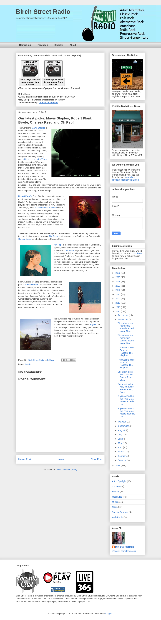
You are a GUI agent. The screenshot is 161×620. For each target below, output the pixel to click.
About (73, 45)
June (120, 439)
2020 (118, 298)
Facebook (43, 45)
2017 (118, 311)
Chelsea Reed (31, 284)
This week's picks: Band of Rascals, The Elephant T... (126, 351)
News (115, 507)
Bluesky (58, 45)
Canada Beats (24, 239)
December (123, 315)
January (122, 460)
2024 (118, 281)
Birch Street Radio (43, 11)
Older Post (96, 459)
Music (28, 364)
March (121, 451)
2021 (118, 294)
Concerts (116, 486)
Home (61, 459)
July (120, 434)
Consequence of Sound (46, 207)
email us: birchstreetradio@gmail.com (125, 178)
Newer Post (24, 459)
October (122, 421)
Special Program (120, 512)
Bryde (93, 324)
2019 (118, 303)
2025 (118, 277)
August (121, 430)
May (120, 443)
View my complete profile (124, 551)
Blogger (108, 613)
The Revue (54, 236)
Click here (137, 253)
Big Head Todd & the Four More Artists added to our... (126, 400)
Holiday (115, 491)
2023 (118, 286)
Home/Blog (25, 45)
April (120, 447)
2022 (118, 290)
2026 (118, 273)
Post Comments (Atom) (66, 469)
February (122, 456)
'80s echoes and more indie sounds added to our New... (126, 327)
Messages (117, 497)
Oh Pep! (58, 245)
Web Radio (117, 517)
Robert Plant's (25, 196)
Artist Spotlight (119, 481)
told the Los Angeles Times (35, 159)
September (123, 426)
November (123, 319)
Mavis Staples (38, 128)
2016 (118, 465)
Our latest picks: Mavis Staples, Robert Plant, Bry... (126, 376)
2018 (118, 307)
